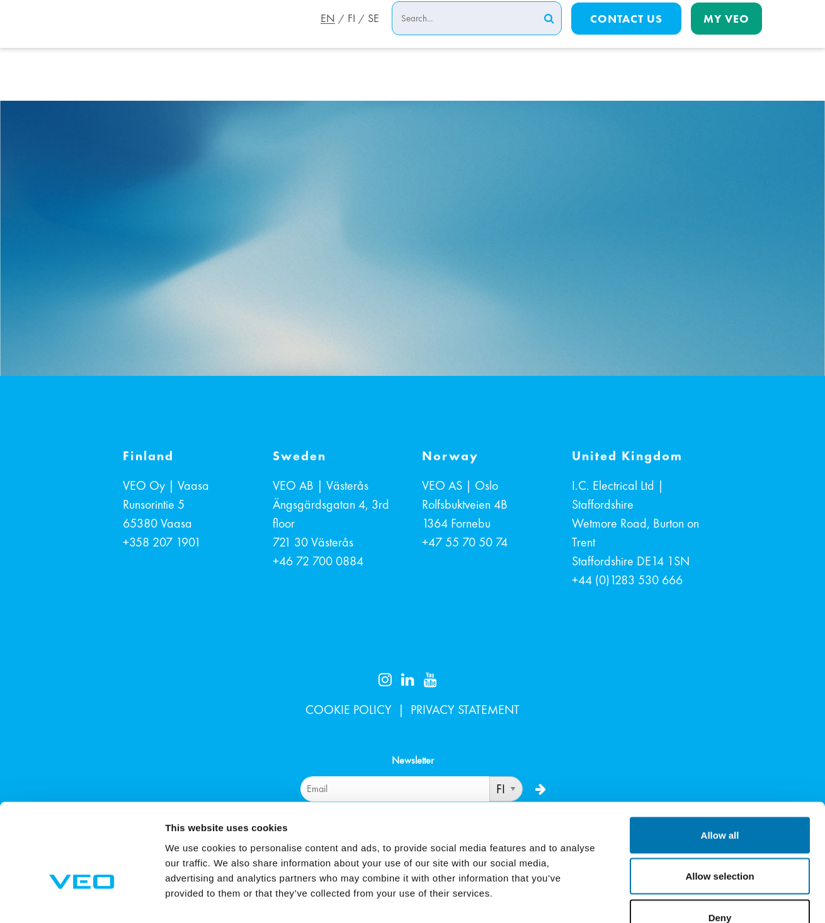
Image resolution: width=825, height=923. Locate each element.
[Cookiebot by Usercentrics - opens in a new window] (81, 898)
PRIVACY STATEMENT (465, 709)
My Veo (726, 32)
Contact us (626, 32)
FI (350, 33)
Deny (720, 840)
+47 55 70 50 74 (465, 542)
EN (325, 33)
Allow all (720, 757)
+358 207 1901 (162, 542)
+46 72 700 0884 (318, 561)
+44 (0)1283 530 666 (627, 579)
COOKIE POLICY (348, 709)
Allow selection (719, 799)
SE (373, 33)
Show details (661, 898)
